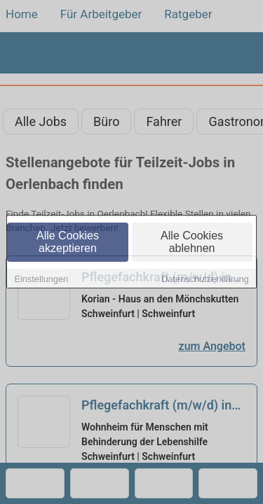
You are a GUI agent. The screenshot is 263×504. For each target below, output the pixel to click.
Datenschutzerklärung (204, 279)
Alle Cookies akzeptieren (67, 242)
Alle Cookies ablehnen (192, 242)
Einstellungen (41, 279)
